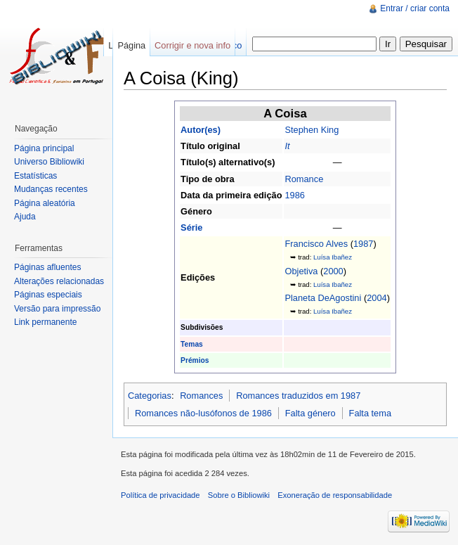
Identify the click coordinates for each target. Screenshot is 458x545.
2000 (333, 271)
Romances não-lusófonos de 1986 (203, 413)
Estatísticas (35, 176)
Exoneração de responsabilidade (334, 495)
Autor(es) (201, 129)
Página (131, 45)
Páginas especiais (48, 295)
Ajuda (25, 217)
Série (191, 227)
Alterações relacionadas (59, 281)
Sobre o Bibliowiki (239, 495)
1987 (363, 243)
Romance (303, 179)
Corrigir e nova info (192, 45)
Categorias (149, 395)
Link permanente (45, 322)
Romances (201, 395)
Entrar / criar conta (415, 8)
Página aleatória (44, 203)
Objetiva (301, 271)
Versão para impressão (57, 309)
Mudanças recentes (51, 189)
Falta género (310, 413)
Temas (192, 344)
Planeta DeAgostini (322, 298)
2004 (376, 298)
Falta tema (370, 413)
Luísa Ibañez (332, 257)
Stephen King (311, 129)
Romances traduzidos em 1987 (298, 395)
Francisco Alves (316, 243)
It (286, 146)
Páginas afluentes (47, 267)
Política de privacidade (160, 495)
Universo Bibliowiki (49, 162)
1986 (294, 195)
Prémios (195, 360)
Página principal (44, 148)
